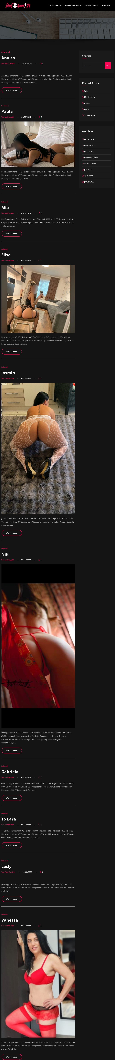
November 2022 (91, 157)
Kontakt (106, 5)
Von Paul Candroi (8, 63)
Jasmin (8, 372)
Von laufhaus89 (7, 117)
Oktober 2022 (90, 163)
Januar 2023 (89, 151)
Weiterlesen (12, 90)
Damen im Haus (55, 5)
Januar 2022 (89, 182)
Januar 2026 (89, 139)
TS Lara (8, 819)
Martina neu (89, 97)
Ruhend (4, 202)
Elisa (6, 254)
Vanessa (9, 920)
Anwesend (5, 52)
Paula (7, 111)
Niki (5, 554)
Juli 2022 (87, 169)
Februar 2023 (89, 145)
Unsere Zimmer (91, 5)
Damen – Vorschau (73, 5)
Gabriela (9, 771)
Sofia (86, 91)
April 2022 (88, 175)
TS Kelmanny (89, 115)
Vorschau (5, 106)
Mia (5, 207)
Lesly (6, 866)
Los (107, 65)
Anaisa (8, 58)
